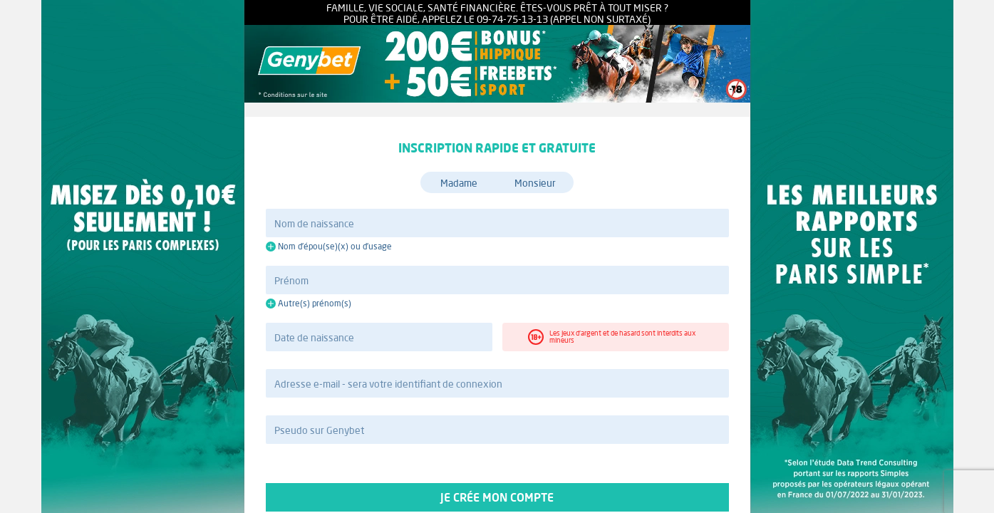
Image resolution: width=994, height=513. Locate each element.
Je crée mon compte (497, 497)
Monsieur (535, 183)
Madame (458, 183)
